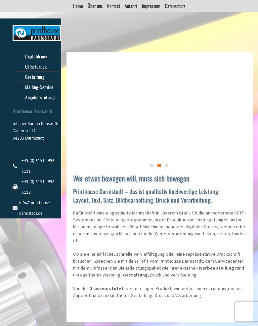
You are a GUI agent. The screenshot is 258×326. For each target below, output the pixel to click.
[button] (151, 165)
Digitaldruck (36, 56)
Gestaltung (34, 76)
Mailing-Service (39, 86)
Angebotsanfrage (40, 97)
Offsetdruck (36, 66)
